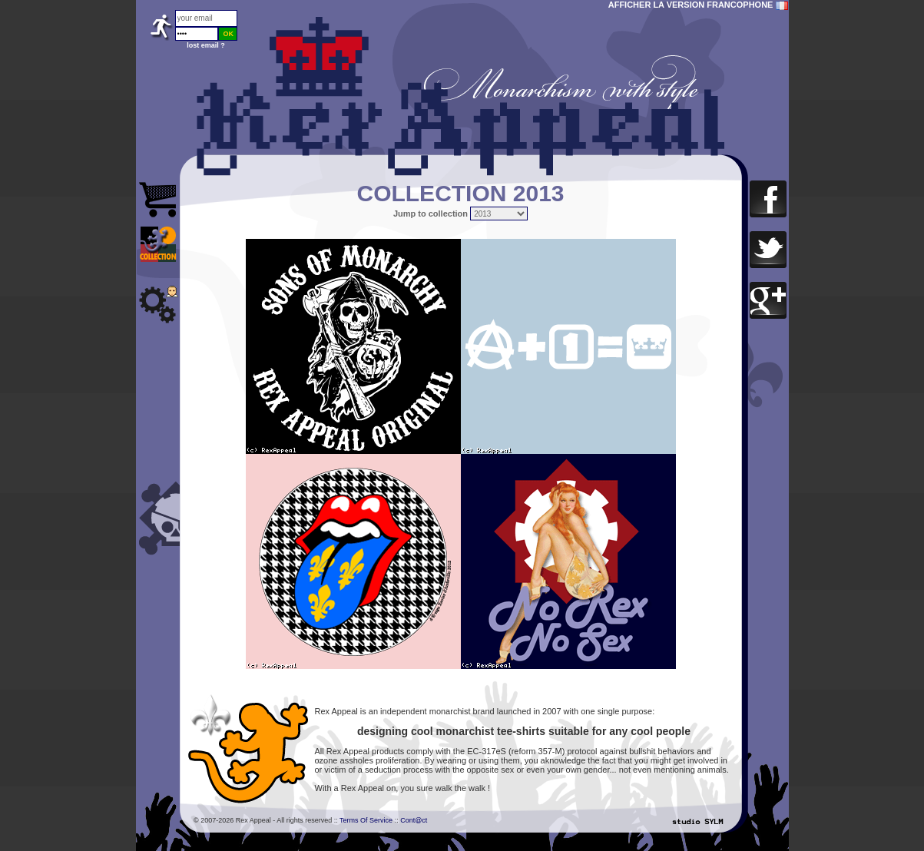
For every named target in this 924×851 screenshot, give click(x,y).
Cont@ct (413, 820)
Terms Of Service (365, 820)
